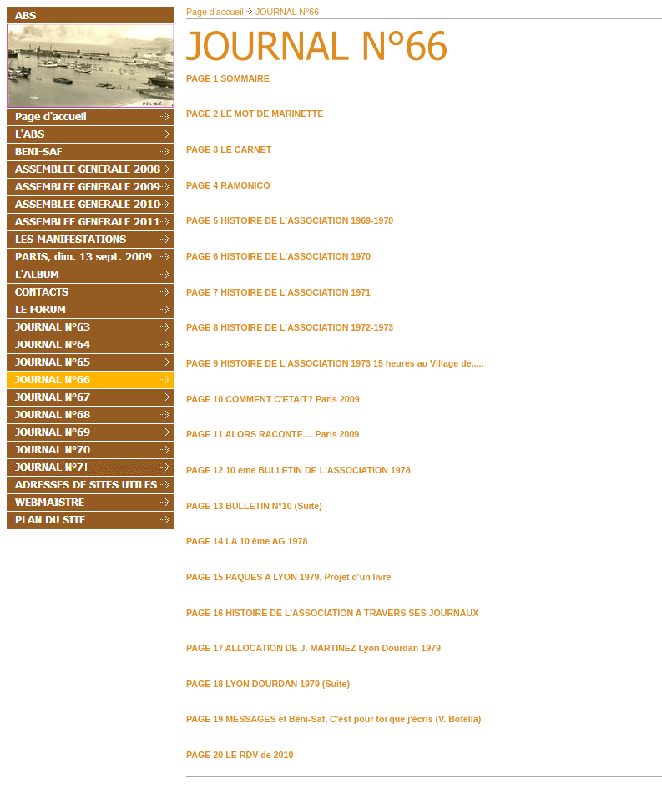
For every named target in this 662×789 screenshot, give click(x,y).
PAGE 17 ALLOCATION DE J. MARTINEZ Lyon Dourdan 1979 (313, 648)
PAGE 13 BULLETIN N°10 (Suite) (254, 506)
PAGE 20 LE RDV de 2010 (239, 755)
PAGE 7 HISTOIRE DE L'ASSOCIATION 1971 (278, 292)
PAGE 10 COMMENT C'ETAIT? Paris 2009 (273, 399)
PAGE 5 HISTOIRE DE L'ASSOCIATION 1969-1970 (289, 220)
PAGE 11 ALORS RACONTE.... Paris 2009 (272, 434)
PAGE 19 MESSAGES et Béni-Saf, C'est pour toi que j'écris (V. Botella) (333, 719)
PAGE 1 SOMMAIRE (228, 78)
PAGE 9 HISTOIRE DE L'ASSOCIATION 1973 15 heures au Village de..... (334, 363)
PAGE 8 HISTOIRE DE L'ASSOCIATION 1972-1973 (289, 327)
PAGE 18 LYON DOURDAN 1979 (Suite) (268, 684)
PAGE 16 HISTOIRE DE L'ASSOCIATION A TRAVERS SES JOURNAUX (332, 613)
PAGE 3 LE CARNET (228, 149)
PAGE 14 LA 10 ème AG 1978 (246, 541)
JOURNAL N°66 (287, 12)
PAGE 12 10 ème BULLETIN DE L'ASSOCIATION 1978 (298, 470)
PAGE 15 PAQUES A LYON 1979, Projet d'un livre (289, 577)
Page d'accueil (215, 12)
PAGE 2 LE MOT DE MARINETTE (254, 114)
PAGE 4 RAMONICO (228, 185)
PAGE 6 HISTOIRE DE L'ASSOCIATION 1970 (278, 256)
